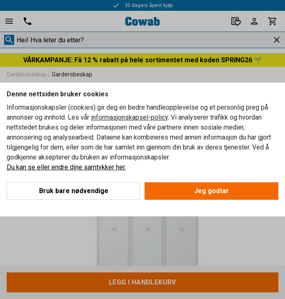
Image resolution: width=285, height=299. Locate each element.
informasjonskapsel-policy (129, 117)
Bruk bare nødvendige (73, 191)
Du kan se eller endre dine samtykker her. (66, 167)
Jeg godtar (211, 191)
